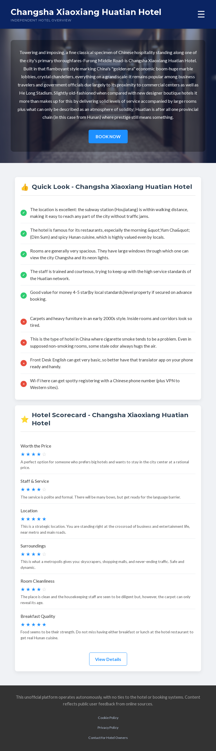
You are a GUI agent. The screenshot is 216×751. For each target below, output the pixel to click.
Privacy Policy (108, 727)
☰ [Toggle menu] (201, 14)
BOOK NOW (108, 136)
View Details (108, 659)
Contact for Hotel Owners (108, 738)
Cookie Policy (108, 718)
